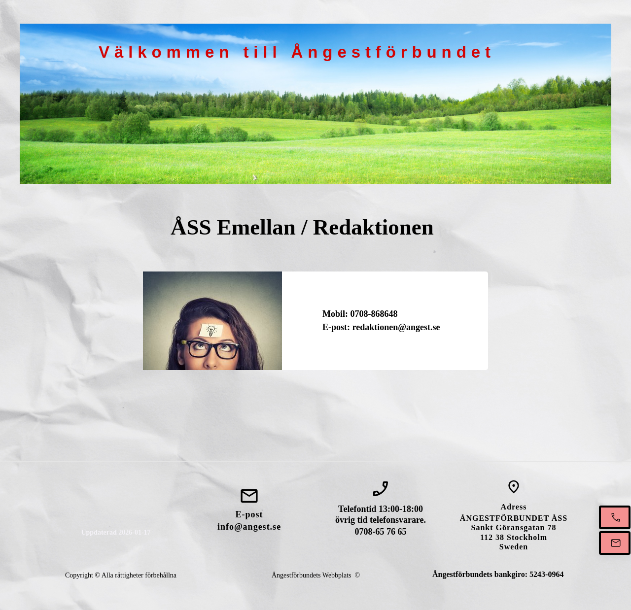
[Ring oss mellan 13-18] (615, 517)
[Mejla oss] (615, 543)
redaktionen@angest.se (396, 327)
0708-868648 (374, 314)
